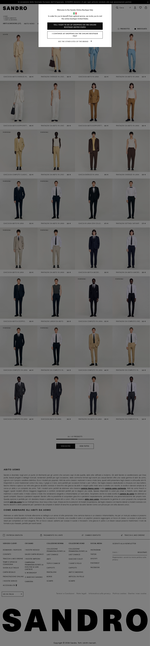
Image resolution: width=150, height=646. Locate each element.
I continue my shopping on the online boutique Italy (75, 35)
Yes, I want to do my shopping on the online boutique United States (75, 26)
